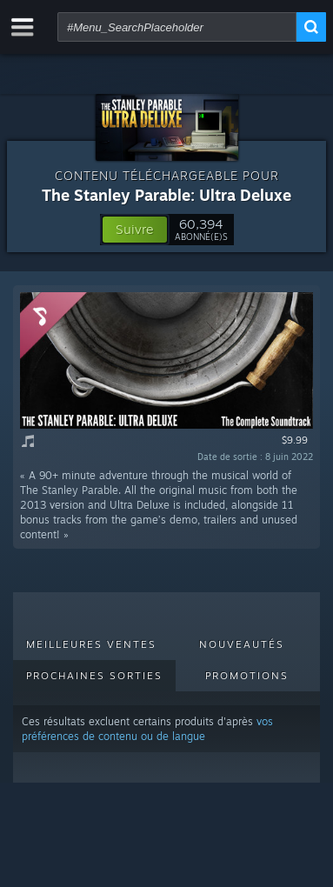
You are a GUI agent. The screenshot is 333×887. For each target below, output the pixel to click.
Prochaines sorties (94, 676)
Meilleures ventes (91, 644)
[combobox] (176, 27)
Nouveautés (241, 644)
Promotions (247, 676)
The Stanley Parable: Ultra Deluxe (166, 194)
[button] (135, 229)
